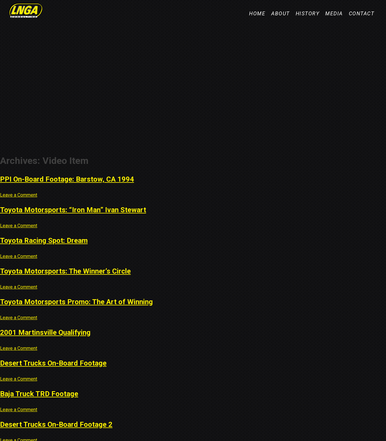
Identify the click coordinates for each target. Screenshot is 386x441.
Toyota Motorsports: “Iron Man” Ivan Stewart (73, 210)
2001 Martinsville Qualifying (45, 332)
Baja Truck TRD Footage (39, 394)
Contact (361, 14)
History (308, 14)
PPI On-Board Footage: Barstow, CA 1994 (67, 179)
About (280, 14)
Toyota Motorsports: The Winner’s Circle (65, 271)
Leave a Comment (18, 195)
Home (257, 14)
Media (334, 14)
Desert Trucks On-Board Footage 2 (56, 424)
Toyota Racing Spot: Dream (44, 240)
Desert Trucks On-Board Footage (53, 363)
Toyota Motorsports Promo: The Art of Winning (76, 302)
